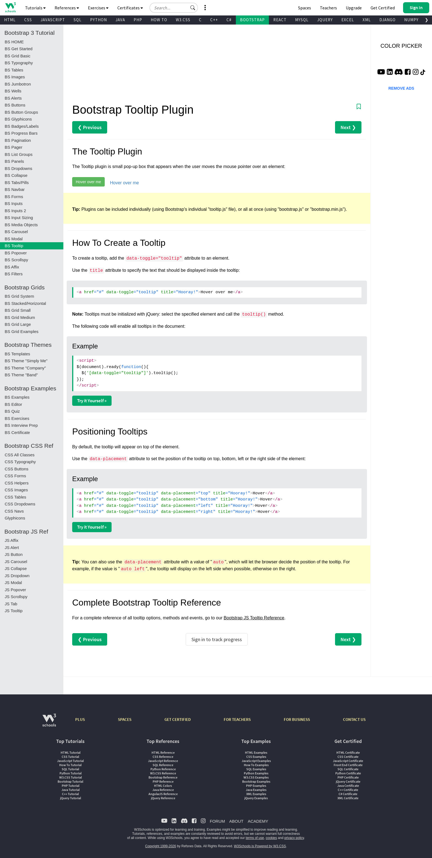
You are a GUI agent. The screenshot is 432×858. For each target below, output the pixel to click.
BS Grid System (19, 296)
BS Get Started (19, 48)
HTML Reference (163, 752)
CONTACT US (354, 719)
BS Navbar (15, 189)
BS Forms (14, 196)
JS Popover (15, 589)
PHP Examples (256, 786)
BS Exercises (17, 418)
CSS (28, 19)
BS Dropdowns (18, 168)
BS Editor (13, 404)
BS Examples (17, 397)
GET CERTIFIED (177, 719)
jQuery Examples (256, 798)
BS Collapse (16, 175)
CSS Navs (14, 511)
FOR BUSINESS (297, 719)
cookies (271, 838)
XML (367, 19)
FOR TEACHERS (237, 719)
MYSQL (302, 19)
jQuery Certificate (348, 781)
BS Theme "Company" (25, 368)
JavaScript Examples (256, 761)
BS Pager (13, 147)
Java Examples (256, 790)
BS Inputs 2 (15, 210)
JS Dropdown (17, 575)
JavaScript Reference (163, 761)
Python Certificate (348, 773)
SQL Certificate (347, 769)
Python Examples (256, 773)
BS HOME (14, 41)
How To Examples (256, 765)
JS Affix (11, 540)
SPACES (124, 719)
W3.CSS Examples (256, 777)
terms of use (255, 838)
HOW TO (159, 19)
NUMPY (411, 19)
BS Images (15, 76)
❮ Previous (90, 127)
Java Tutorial (70, 790)
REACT (280, 19)
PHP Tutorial (70, 786)
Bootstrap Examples (256, 781)
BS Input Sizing (19, 217)
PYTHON (98, 19)
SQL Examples (256, 769)
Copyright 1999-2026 (160, 846)
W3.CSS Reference (163, 773)
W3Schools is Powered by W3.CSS (260, 846)
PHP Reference (163, 781)
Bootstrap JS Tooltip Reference (254, 617)
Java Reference (163, 790)
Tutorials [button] (35, 7)
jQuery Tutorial (70, 798)
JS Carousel (16, 561)
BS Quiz (12, 411)
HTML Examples (256, 752)
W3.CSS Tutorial (70, 777)
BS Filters (14, 273)
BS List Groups (19, 154)
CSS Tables (15, 497)
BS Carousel (16, 231)
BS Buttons (15, 105)
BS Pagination (18, 140)
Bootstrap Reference (162, 777)
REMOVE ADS (401, 88)
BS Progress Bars (21, 133)
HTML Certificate (348, 752)
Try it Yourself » (92, 401)
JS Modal (13, 582)
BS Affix (12, 267)
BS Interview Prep (21, 425)
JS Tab (11, 603)
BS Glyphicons (18, 119)
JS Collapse (16, 568)
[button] (193, 7)
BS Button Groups (21, 112)
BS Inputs (14, 203)
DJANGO (387, 19)
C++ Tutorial (70, 794)
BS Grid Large (18, 324)
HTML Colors (163, 786)
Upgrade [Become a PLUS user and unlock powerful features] (354, 7)
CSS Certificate (347, 757)
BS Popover (16, 253)
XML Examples (256, 794)
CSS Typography (20, 461)
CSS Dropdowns (20, 504)
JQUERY (325, 19)
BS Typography (19, 62)
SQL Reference (163, 765)
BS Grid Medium (20, 317)
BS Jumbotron (18, 84)
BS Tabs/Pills (17, 182)
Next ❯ (348, 127)
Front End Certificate (348, 765)
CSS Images (16, 489)
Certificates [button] (130, 7)
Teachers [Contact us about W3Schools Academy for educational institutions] (328, 7)
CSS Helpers (17, 483)
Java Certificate (348, 786)
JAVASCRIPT (52, 19)
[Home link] (10, 7)
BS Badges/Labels (22, 126)
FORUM (217, 821)
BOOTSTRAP (252, 19)
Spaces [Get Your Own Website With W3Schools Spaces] (304, 7)
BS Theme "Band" (21, 374)
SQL (78, 19)
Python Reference (163, 769)
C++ (214, 19)
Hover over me (88, 182)
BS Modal (14, 238)
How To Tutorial (70, 765)
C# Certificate (348, 794)
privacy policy (294, 838)
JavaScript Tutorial (70, 761)
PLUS (80, 719)
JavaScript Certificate (348, 761)
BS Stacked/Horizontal (25, 303)
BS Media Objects (21, 224)
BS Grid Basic (17, 56)
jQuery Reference (163, 798)
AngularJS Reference (163, 794)
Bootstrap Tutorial (70, 781)
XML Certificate (347, 798)
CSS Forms (15, 475)
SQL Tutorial (70, 769)
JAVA (120, 19)
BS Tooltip (14, 245)
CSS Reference (163, 757)
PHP (138, 19)
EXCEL (347, 19)
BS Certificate (17, 432)
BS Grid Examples (22, 331)
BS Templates (17, 353)
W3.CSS (183, 19)
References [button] (67, 7)
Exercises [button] (98, 7)
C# (228, 19)
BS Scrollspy (16, 259)
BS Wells (13, 91)
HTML (10, 19)
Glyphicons (15, 518)
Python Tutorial (71, 773)
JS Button (14, 554)
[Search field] (174, 8)
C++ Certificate (348, 790)
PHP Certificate (348, 777)
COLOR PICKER (401, 46)
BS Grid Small (18, 310)
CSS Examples (256, 757)
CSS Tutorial (70, 757)
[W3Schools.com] (49, 723)
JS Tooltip (14, 610)
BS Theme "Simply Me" (26, 360)
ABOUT (236, 821)
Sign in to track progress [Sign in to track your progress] (216, 639)
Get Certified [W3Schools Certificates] (383, 7)
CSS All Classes (19, 454)
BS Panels (14, 161)
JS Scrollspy (16, 596)
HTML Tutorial (70, 752)
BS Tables (14, 70)
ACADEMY (258, 821)
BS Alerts (13, 98)
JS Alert (12, 547)
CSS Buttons (16, 469)
